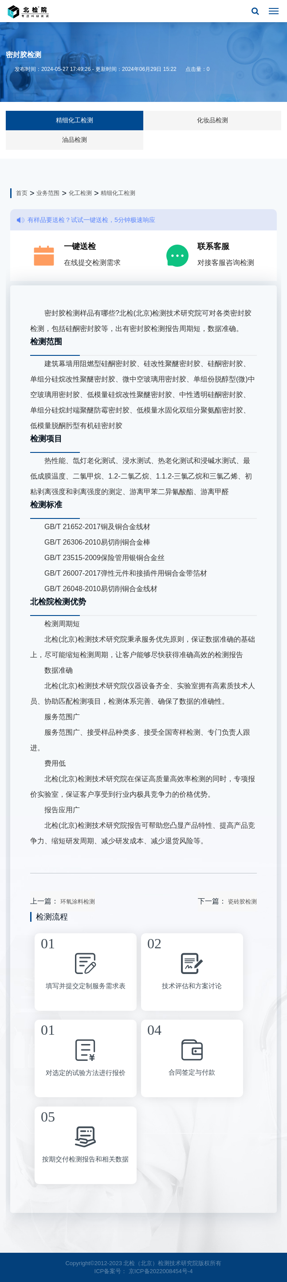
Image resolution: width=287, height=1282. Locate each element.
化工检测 (80, 193)
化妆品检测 (212, 120)
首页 (22, 193)
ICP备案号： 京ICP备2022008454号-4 (143, 1271)
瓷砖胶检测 (242, 901)
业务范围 (47, 193)
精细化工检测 (74, 120)
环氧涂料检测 (77, 901)
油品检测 (74, 139)
